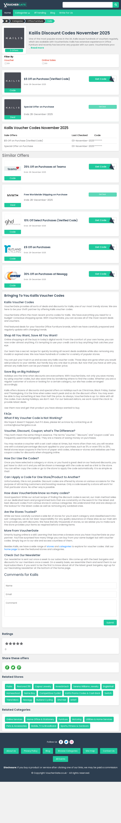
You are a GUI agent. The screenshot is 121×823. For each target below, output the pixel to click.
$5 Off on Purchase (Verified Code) (48, 79)
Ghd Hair (11, 706)
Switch (51, 699)
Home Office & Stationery (42, 725)
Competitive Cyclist (68, 692)
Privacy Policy (38, 764)
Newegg (81, 699)
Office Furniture (35, 21)
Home (7, 12)
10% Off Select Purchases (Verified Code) (52, 220)
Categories (22, 12)
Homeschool (29, 692)
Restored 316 (25, 686)
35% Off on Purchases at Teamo (46, 167)
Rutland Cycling (99, 699)
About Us (17, 764)
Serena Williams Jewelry (89, 686)
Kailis (50, 21)
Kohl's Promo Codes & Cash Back (24, 699)
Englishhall (12, 692)
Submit (110, 622)
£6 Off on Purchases (37, 247)
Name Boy (46, 692)
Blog (52, 12)
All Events (71, 773)
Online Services (14, 725)
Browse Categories (79, 764)
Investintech (64, 686)
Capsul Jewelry (44, 686)
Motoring (80, 725)
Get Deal (103, 106)
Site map (104, 764)
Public (9, 686)
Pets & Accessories (48, 732)
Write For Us (66, 12)
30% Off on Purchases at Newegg (46, 274)
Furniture (66, 725)
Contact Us (50, 773)
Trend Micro (66, 699)
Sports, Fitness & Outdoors (21, 739)
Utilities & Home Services (20, 732)
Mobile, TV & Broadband (77, 732)
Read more (37, 47)
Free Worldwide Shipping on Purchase (45, 194)
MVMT (24, 706)
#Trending (40, 12)
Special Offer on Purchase (39, 106)
